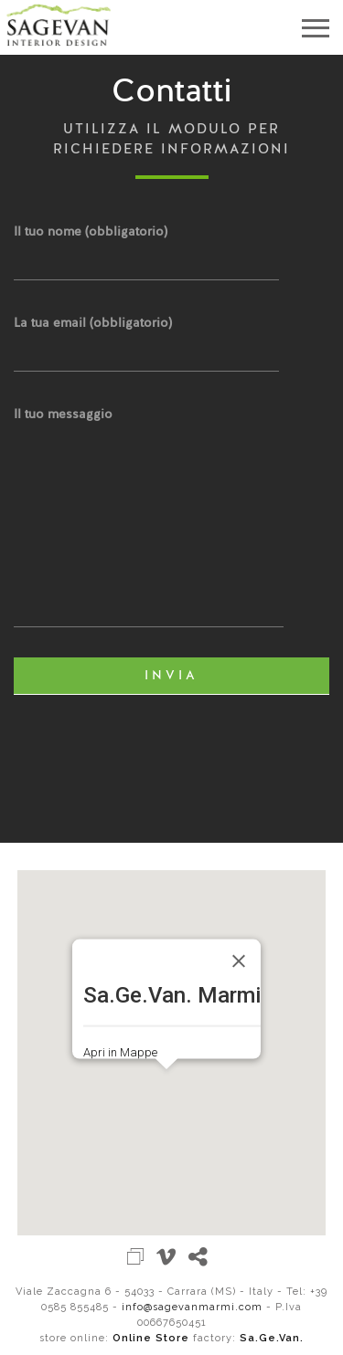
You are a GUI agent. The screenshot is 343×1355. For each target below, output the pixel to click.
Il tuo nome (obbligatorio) (146, 246)
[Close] (239, 960)
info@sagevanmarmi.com (192, 1307)
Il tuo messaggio (149, 518)
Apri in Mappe (120, 1052)
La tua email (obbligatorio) (146, 337)
